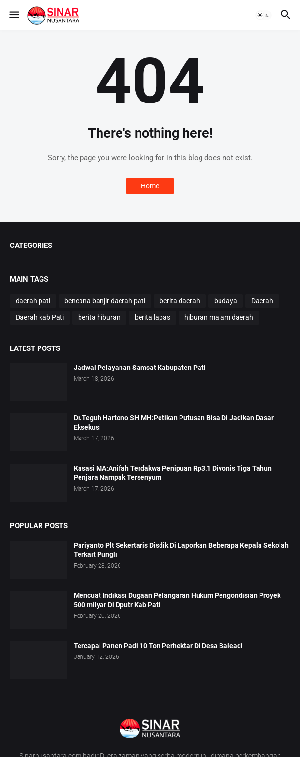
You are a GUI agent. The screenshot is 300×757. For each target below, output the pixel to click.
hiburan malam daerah (218, 317)
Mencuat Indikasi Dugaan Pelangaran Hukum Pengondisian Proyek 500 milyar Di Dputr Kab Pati (177, 600)
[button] (13, 15)
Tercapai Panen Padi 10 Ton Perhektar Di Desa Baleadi (158, 646)
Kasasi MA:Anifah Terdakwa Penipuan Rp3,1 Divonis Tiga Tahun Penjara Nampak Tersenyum (173, 472)
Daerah (262, 301)
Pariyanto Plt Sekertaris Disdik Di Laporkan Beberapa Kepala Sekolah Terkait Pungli (181, 549)
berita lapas (152, 317)
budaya (225, 301)
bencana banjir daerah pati (104, 301)
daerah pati (33, 301)
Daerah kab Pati (40, 317)
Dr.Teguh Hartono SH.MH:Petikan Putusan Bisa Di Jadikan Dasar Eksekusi (174, 422)
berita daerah (180, 301)
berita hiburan (99, 317)
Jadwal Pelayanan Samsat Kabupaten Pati (140, 367)
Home (150, 186)
